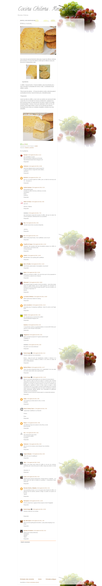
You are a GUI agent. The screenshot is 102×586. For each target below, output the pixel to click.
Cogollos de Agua (28, 244)
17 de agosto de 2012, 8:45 (35, 444)
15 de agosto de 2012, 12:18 (39, 244)
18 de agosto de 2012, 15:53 (39, 509)
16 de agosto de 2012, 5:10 (34, 324)
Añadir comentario (25, 542)
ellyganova (26, 334)
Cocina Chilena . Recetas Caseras (51, 9)
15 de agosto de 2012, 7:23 (35, 213)
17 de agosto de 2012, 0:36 (33, 398)
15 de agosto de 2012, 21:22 (38, 305)
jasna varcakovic (28, 305)
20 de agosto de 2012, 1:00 (38, 520)
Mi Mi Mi (26, 177)
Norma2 (26, 154)
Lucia (25, 476)
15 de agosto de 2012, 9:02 (32, 222)
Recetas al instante (28, 530)
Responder (26, 161)
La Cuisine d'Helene (28, 296)
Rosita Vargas (27, 353)
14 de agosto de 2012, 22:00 (35, 166)
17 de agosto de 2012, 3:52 (40, 408)
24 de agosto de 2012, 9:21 (39, 530)
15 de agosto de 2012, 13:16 (37, 264)
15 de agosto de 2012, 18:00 (35, 282)
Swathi (25, 255)
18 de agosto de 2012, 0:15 (33, 476)
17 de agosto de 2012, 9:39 (38, 454)
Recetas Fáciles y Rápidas (30, 488)
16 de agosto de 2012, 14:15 (39, 377)
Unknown (26, 166)
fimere (25, 422)
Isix (24, 432)
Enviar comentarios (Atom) (33, 582)
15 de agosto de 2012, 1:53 (34, 177)
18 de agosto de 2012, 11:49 (36, 500)
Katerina (26, 324)
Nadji (25, 398)
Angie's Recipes (28, 454)
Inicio (40, 579)
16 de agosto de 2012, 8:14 (39, 353)
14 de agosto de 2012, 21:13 (34, 154)
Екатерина (26, 500)
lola (24, 222)
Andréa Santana (28, 187)
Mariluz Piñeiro (27, 367)
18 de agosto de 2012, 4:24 (43, 488)
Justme (25, 315)
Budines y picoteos (29, 147)
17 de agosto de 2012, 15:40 (33, 462)
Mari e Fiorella (27, 264)
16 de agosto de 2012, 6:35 (35, 344)
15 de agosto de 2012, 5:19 (38, 187)
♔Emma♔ (26, 282)
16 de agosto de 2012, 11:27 (38, 367)
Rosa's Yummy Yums (29, 408)
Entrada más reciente (27, 579)
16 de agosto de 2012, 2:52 (34, 315)
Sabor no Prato (27, 201)
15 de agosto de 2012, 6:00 (37, 201)
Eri (24, 235)
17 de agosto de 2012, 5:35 (32, 432)
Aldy (25, 462)
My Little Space (27, 520)
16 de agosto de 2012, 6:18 (35, 334)
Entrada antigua (51, 579)
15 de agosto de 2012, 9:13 (31, 235)
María (25, 272)
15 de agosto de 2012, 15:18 (33, 272)
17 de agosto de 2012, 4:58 (33, 422)
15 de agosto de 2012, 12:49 (34, 255)
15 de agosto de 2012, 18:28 (40, 296)
